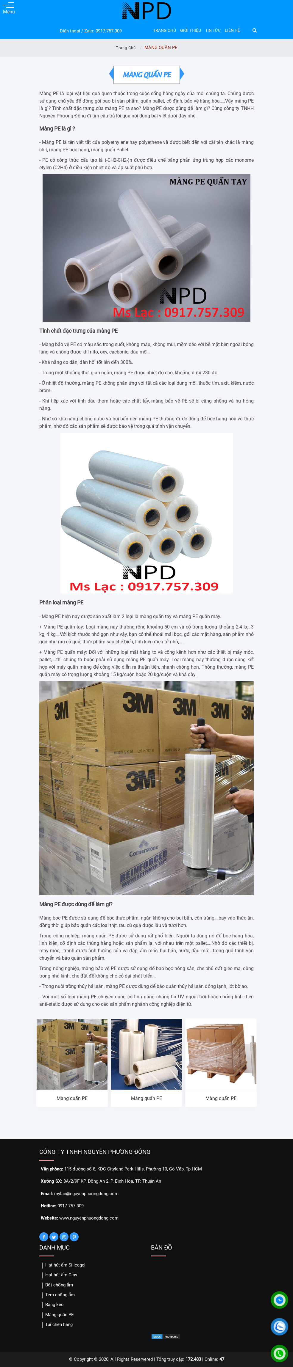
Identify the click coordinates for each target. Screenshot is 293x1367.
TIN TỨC (213, 30)
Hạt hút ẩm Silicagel (65, 1265)
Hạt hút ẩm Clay (61, 1275)
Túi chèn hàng (59, 1324)
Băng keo (54, 1304)
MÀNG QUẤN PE (147, 74)
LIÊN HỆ (232, 30)
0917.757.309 (109, 31)
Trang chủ (126, 47)
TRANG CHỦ (164, 30)
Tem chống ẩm (60, 1294)
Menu (8, 8)
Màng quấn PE (72, 1098)
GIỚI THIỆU (190, 30)
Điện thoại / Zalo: (77, 31)
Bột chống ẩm (59, 1285)
